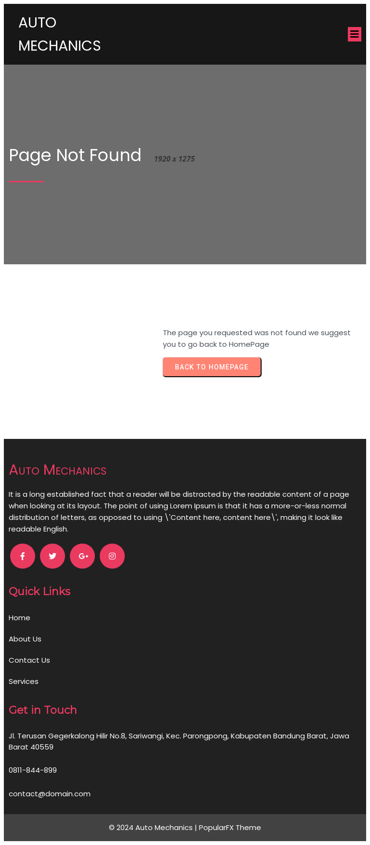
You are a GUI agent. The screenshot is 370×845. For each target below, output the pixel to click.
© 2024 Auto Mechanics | (154, 827)
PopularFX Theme (230, 827)
